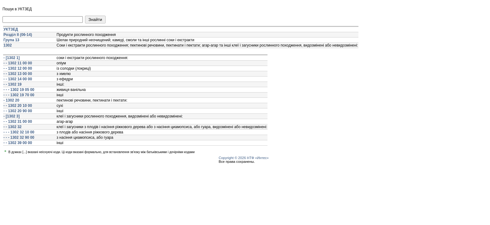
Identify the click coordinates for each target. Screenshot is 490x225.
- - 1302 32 (12, 127)
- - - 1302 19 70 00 (18, 95)
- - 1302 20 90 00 (17, 111)
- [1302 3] (11, 116)
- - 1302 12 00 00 (17, 68)
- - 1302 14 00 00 (17, 79)
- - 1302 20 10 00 (17, 105)
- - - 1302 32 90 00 (18, 137)
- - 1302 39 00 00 (17, 143)
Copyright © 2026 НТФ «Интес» (244, 158)
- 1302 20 (11, 100)
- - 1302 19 (12, 84)
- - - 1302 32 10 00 (18, 132)
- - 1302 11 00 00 (17, 63)
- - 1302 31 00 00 (17, 121)
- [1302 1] (11, 58)
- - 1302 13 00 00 (17, 74)
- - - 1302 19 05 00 (18, 90)
